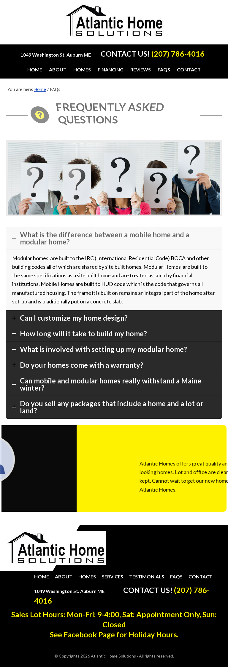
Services (112, 576)
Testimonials (146, 576)
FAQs (176, 576)
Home (41, 576)
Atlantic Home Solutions (114, 24)
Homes (87, 576)
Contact (200, 576)
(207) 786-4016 (178, 53)
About (63, 576)
